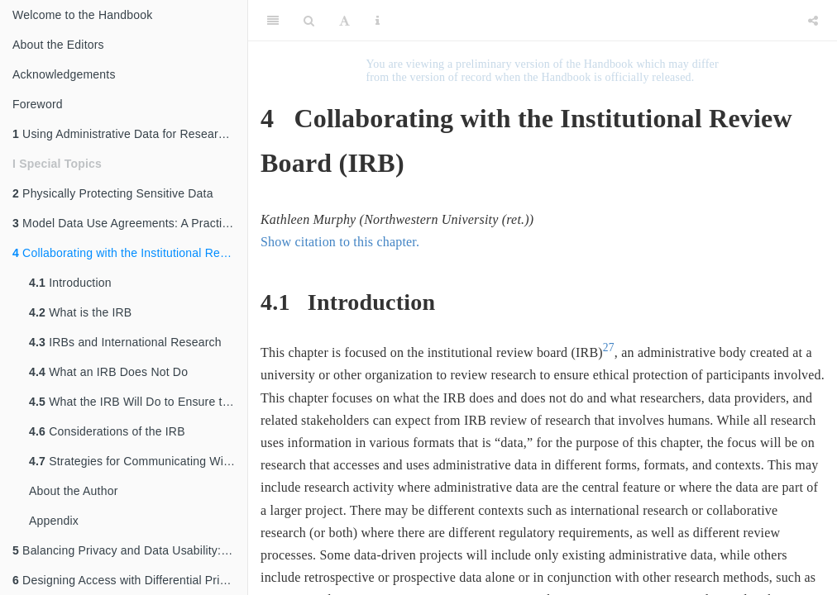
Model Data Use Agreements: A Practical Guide (129, 223)
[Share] (813, 20)
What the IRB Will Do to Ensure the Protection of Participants (138, 401)
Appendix (54, 520)
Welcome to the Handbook (82, 14)
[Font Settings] (344, 20)
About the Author (73, 490)
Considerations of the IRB (107, 431)
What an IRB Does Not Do (108, 371)
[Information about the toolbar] (377, 20)
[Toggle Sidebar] (273, 20)
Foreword (37, 104)
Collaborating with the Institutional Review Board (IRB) (129, 252)
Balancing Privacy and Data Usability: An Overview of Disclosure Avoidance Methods (129, 550)
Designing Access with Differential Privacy (128, 580)
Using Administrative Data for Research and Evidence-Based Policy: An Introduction (129, 133)
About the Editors (58, 44)
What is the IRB (80, 312)
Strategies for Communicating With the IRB (138, 461)
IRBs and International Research (125, 342)
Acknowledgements (64, 74)
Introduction (70, 282)
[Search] (309, 20)
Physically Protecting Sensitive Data (112, 193)
